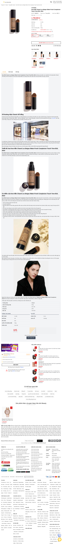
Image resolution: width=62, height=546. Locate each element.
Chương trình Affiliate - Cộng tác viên (8, 455)
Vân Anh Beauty (7, 353)
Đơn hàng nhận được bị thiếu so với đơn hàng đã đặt (22, 454)
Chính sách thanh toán (35, 455)
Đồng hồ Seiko (40, 396)
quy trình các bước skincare (33, 393)
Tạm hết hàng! (46, 42)
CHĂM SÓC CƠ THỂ (16, 536)
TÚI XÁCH (3, 480)
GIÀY (50, 480)
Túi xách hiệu (30, 391)
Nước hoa (52, 393)
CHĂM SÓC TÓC (28, 516)
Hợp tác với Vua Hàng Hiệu (6, 453)
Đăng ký (21, 367)
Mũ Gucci (37, 391)
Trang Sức (24, 393)
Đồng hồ (23, 391)
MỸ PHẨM (39, 480)
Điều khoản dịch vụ (34, 460)
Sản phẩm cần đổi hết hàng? (21, 452)
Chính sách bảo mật (34, 458)
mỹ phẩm (54, 118)
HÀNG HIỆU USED (28, 528)
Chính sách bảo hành (35, 450)
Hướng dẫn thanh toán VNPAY (6, 456)
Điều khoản (12, 476)
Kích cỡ (33, 318)
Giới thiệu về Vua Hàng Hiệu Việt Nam (7, 450)
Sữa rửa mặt (16, 391)
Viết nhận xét (31, 337)
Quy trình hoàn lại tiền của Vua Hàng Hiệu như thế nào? (23, 467)
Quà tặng (17, 393)
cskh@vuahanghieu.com (56, 457)
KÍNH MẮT (27, 507)
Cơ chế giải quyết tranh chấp (36, 461)
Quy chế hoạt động (4, 452)
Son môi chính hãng (12, 396)
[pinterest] (55, 441)
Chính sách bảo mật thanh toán (37, 457)
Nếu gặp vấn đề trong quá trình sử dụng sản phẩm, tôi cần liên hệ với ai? (22, 463)
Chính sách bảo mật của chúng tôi (39, 442)
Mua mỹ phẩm (10, 393)
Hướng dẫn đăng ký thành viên (36, 465)
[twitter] (57, 441)
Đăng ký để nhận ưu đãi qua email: (8, 440)
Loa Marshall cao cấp (49, 396)
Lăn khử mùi (50, 391)
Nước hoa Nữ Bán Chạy (29, 396)
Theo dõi (28, 354)
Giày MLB (20, 396)
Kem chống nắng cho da (31, 399)
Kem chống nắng (8, 391)
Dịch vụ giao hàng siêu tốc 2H (36, 463)
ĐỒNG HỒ (15, 513)
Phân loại (4, 325)
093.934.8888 (59, 1)
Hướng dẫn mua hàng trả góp (36, 468)
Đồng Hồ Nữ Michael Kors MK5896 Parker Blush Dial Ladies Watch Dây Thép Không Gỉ (7, 419)
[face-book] (49, 441)
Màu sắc (4, 320)
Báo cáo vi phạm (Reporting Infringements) (36, 470)
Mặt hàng (4, 316)
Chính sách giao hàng (35, 452)
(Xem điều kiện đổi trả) (11, 357)
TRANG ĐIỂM (40, 509)
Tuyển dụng (3, 458)
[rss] (60, 441)
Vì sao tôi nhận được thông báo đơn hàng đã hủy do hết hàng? (22, 460)
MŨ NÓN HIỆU (15, 523)
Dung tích (33, 316)
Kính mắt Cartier (44, 393)
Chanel (34, 7)
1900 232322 (59, 2)
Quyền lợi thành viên (35, 466)
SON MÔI (39, 500)
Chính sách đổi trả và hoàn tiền (36, 454)
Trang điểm (47, 13)
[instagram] (52, 441)
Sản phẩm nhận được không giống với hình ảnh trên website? (22, 457)
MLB (56, 391)
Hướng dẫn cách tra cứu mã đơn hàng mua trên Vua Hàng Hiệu (22, 450)
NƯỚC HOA (27, 489)
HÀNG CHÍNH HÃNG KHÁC (54, 524)
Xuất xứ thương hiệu (7, 322)
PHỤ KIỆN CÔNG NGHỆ (29, 480)
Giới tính (4, 318)
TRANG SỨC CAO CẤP (54, 510)
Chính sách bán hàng (35, 449)
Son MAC (43, 391)
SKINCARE (15, 480)
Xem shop (15, 364)
